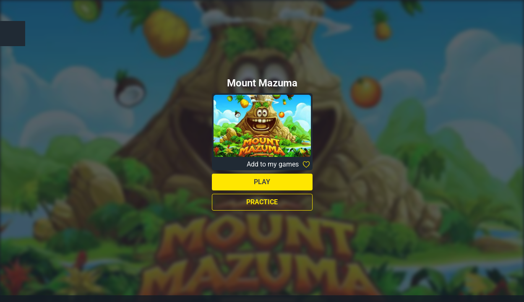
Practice (262, 202)
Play (262, 182)
